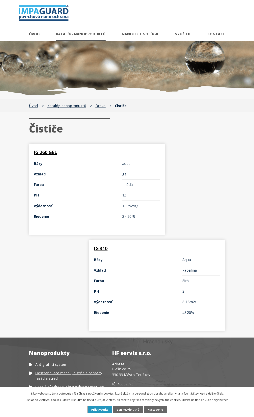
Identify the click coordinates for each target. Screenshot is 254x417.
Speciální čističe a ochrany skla (61, 329)
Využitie (183, 34)
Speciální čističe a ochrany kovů (62, 320)
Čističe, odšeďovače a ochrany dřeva (66, 337)
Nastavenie (156, 409)
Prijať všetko (99, 409)
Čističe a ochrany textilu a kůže (61, 346)
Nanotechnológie (140, 34)
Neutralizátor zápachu (54, 377)
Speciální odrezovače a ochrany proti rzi (69, 298)
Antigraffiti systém (51, 275)
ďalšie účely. (216, 393)
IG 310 (142, 152)
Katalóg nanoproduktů (81, 34)
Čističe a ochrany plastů (55, 355)
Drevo (100, 105)
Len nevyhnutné (127, 409)
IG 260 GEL (47, 152)
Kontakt (216, 34)
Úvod (34, 34)
